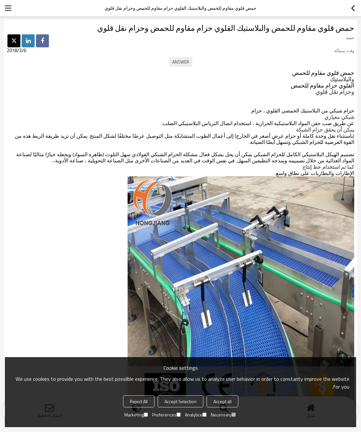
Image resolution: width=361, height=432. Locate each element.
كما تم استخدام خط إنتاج (328, 167)
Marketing (136, 414)
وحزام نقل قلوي (334, 92)
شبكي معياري (339, 117)
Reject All (139, 401)
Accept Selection (180, 401)
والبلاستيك (342, 79)
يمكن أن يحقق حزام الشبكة (325, 129)
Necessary (223, 414)
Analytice (196, 414)
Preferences (166, 414)
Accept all (222, 401)
